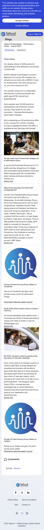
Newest (17, 468)
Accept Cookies (22, 20)
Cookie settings (22, 25)
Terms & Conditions (29, 500)
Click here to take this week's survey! (18, 302)
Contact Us (26, 505)
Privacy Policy (13, 500)
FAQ (16, 505)
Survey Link (8, 181)
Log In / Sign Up (34, 34)
